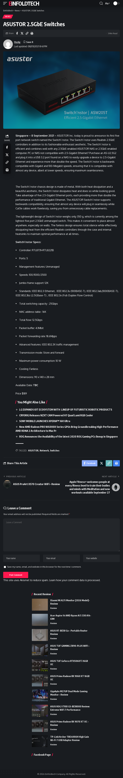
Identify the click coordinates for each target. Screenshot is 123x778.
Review (53, 608)
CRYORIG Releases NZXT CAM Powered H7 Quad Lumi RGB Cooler (56, 415)
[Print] (32, 33)
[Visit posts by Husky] (8, 44)
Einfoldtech (24, 3)
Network (44, 449)
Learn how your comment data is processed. (74, 580)
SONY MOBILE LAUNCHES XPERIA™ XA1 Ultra (44, 420)
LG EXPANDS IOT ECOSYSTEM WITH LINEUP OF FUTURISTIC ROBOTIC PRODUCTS (66, 409)
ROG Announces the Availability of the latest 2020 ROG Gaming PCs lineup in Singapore (68, 435)
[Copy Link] (27, 33)
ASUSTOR (33, 449)
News (8, 17)
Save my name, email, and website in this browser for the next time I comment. (44, 566)
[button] (6, 3)
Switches (55, 449)
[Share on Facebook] (17, 33)
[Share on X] (22, 33)
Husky (17, 42)
